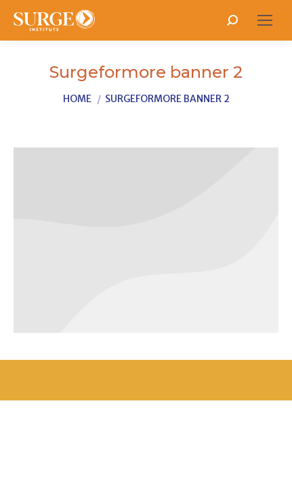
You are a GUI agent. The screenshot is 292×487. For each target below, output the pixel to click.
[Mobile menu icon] (264, 20)
